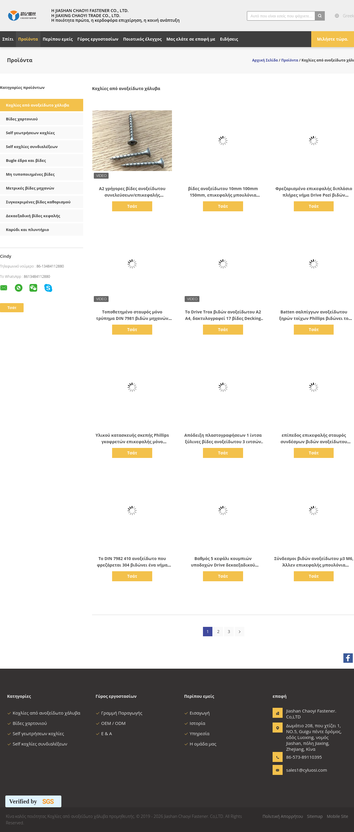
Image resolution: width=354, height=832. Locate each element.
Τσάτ (132, 206)
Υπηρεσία (196, 733)
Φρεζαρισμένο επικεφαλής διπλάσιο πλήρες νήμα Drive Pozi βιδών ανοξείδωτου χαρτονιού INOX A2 (314, 195)
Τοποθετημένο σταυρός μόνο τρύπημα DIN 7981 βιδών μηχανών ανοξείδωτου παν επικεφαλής (132, 318)
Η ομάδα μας (200, 744)
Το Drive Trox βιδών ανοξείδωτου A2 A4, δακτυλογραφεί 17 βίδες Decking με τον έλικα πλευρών (223, 318)
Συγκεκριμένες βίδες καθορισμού (38, 202)
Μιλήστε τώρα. (332, 39)
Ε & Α (104, 733)
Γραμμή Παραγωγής (119, 713)
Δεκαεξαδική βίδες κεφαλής (33, 215)
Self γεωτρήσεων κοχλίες (30, 132)
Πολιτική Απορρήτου (283, 816)
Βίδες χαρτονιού (22, 119)
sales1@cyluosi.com (304, 770)
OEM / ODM (111, 723)
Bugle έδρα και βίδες (26, 160)
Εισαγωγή (197, 713)
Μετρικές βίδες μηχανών (30, 188)
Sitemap (315, 816)
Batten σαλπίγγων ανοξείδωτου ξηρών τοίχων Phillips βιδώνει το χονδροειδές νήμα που (313, 318)
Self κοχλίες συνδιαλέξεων (32, 146)
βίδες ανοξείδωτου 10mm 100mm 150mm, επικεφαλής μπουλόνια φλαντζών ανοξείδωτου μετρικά (223, 195)
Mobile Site (337, 816)
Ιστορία (194, 723)
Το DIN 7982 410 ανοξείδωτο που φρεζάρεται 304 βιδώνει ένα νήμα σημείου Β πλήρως (132, 565)
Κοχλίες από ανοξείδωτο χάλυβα (37, 105)
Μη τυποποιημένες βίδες (30, 174)
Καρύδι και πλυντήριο (27, 229)
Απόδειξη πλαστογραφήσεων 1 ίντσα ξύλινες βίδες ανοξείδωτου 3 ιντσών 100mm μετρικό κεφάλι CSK (223, 441)
